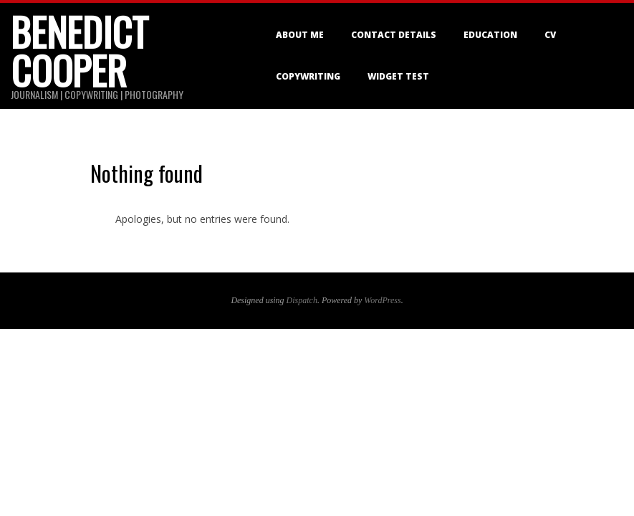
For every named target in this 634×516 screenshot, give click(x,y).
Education (490, 35)
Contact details (393, 35)
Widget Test (398, 76)
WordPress (382, 300)
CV (550, 35)
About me (300, 35)
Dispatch (302, 300)
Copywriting (308, 76)
